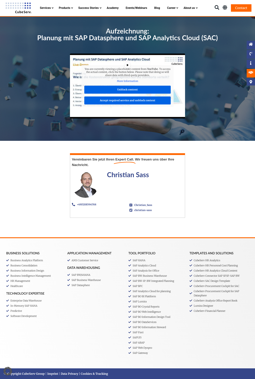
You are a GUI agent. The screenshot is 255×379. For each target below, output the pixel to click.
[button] (8, 371)
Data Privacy (69, 373)
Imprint (52, 373)
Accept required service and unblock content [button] (127, 100)
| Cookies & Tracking (93, 373)
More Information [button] (127, 81)
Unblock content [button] (127, 89)
